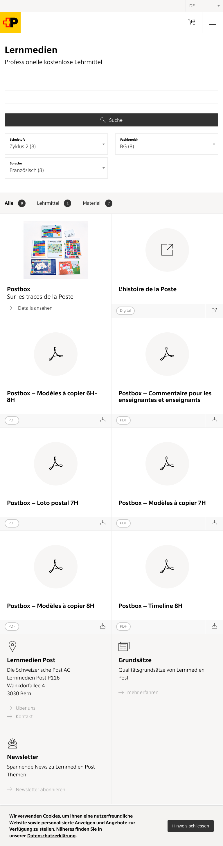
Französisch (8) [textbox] (27, 170)
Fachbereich (129, 139)
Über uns (21, 708)
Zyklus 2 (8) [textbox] (23, 147)
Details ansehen (30, 308)
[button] (191, 826)
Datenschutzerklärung (51, 835)
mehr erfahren (138, 692)
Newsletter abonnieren (36, 789)
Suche (111, 120)
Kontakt (20, 716)
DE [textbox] (192, 5)
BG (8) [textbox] (127, 147)
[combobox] (56, 144)
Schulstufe (18, 139)
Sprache (16, 163)
